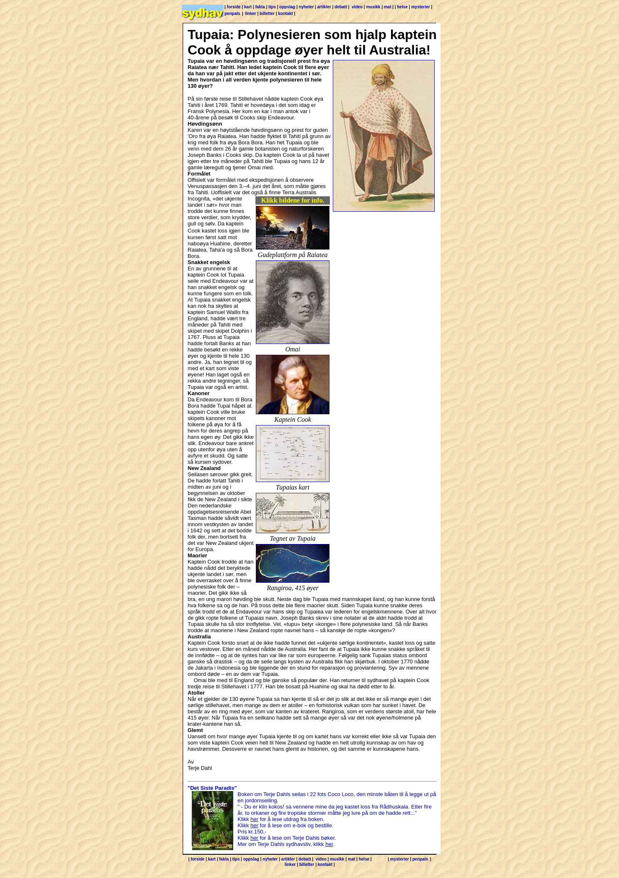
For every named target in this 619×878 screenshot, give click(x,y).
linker (250, 13)
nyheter (306, 7)
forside (233, 7)
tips (272, 7)
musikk (373, 7)
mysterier (420, 7)
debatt (340, 7)
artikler (324, 7)
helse (402, 7)
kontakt (285, 13)
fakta (260, 7)
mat (387, 7)
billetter (267, 13)
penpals (232, 13)
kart (248, 7)
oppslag (287, 7)
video (357, 7)
